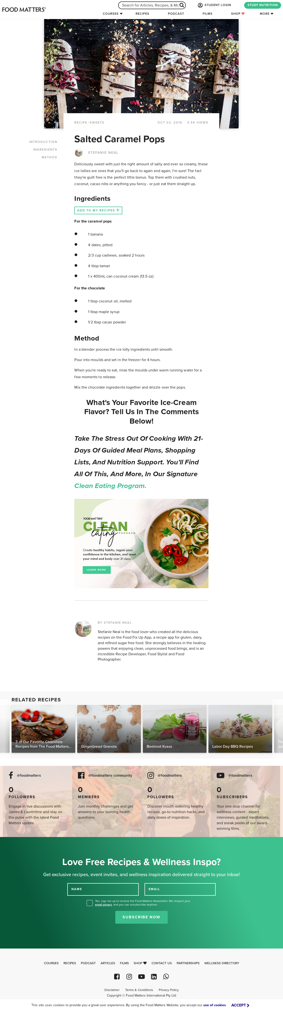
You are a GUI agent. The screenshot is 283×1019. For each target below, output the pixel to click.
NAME (76, 889)
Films (208, 14)
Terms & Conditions (139, 990)
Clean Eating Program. (110, 486)
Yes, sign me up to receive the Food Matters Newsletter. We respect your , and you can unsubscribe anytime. (142, 902)
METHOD (49, 157)
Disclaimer (111, 990)
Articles (108, 963)
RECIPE (80, 123)
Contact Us (162, 963)
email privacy (103, 904)
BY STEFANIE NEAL (115, 623)
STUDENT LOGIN (214, 5)
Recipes (142, 14)
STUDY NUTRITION (263, 5)
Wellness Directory (221, 963)
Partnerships (188, 963)
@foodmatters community (110, 775)
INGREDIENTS (45, 150)
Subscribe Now (141, 917)
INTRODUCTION (43, 142)
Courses (111, 14)
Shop (238, 14)
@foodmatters (29, 775)
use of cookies (214, 1005)
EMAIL (154, 889)
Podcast (176, 14)
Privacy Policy (169, 990)
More (264, 14)
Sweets (97, 123)
